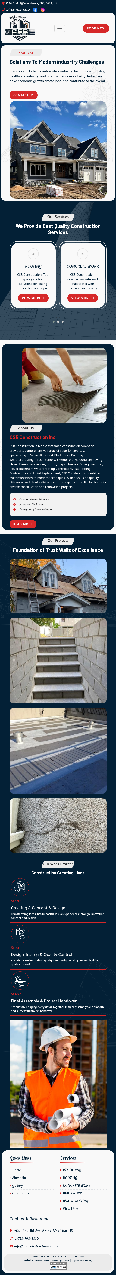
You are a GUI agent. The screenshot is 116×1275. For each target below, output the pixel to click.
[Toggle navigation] (59, 28)
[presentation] (56, 316)
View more (33, 298)
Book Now (96, 28)
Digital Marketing (82, 1260)
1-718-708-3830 (16, 9)
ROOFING (33, 266)
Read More (23, 524)
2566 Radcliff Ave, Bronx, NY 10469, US (29, 3)
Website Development (37, 1260)
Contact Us (23, 95)
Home (15, 1170)
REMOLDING (70, 1170)
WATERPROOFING (74, 1201)
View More (69, 1209)
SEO (66, 1260)
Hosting (57, 1260)
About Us (18, 1178)
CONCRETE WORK (83, 266)
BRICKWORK (71, 1193)
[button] (53, 322)
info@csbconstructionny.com (34, 1246)
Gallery (16, 1185)
